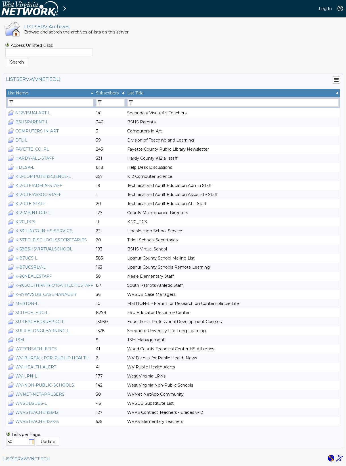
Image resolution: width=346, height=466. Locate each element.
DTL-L (21, 140)
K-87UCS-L (26, 258)
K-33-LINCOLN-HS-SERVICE (43, 230)
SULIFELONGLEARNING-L (42, 330)
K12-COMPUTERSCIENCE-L (43, 176)
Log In (325, 8)
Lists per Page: (26, 434)
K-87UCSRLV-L (30, 267)
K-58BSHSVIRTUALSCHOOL (43, 249)
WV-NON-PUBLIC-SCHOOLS (44, 385)
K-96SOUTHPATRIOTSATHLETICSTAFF (54, 285)
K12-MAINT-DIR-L (33, 212)
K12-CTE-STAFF (30, 203)
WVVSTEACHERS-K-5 (36, 421)
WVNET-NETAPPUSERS (39, 394)
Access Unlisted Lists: (32, 45)
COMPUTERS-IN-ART (36, 131)
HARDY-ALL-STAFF (34, 158)
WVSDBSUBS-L (31, 403)
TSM (19, 339)
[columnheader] (50, 93)
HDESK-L (24, 167)
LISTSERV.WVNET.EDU (26, 458)
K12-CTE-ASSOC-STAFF (38, 194)
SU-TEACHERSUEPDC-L (39, 321)
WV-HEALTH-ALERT (35, 367)
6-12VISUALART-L (33, 112)
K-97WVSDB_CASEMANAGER (45, 294)
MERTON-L (26, 303)
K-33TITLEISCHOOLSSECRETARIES (51, 240)
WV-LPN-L (26, 376)
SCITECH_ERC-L (31, 312)
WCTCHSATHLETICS (36, 348)
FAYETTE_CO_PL (32, 149)
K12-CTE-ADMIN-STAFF (38, 185)
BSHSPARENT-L (31, 122)
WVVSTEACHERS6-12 (36, 412)
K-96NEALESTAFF (33, 276)
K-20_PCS (25, 221)
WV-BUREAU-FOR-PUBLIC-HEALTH (52, 357)
